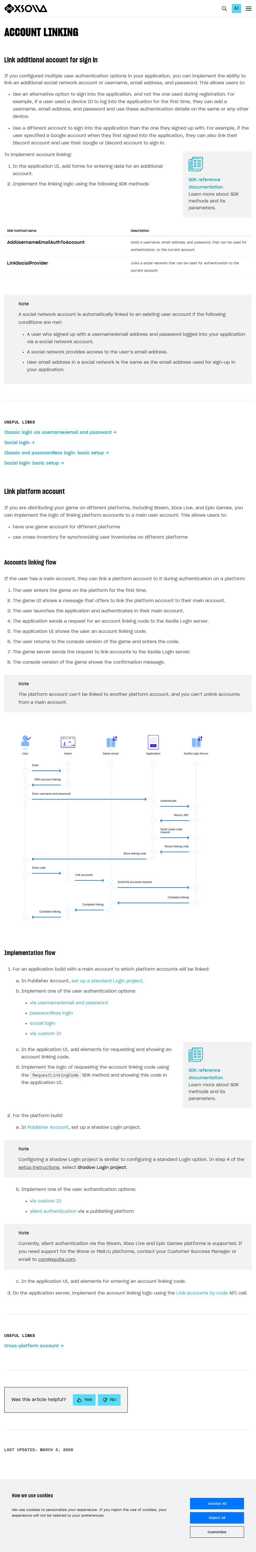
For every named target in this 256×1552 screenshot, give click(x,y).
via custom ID (45, 1034)
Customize (217, 1532)
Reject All (217, 1518)
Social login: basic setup (31, 463)
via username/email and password (69, 1003)
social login (42, 1023)
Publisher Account (48, 1127)
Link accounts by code (202, 1293)
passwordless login (51, 1013)
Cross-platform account (31, 1346)
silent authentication (53, 1211)
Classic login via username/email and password (58, 432)
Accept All (217, 1503)
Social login (17, 443)
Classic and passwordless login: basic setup (54, 453)
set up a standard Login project (106, 981)
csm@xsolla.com (56, 1259)
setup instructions (38, 1167)
